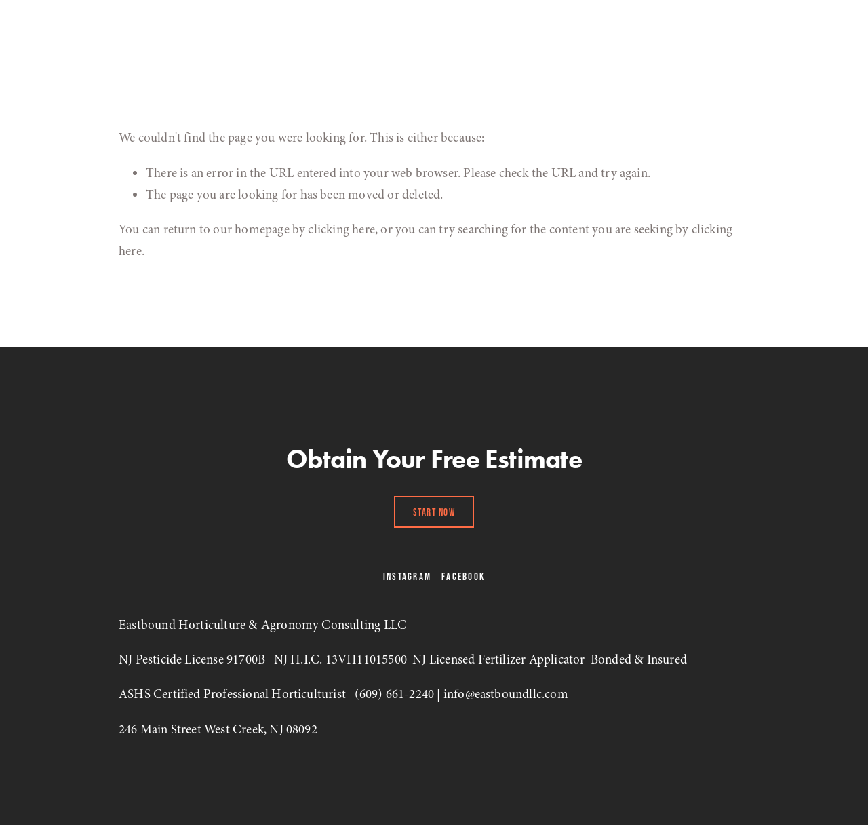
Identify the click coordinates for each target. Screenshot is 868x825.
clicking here (341, 229)
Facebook (463, 576)
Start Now (434, 512)
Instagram (407, 576)
